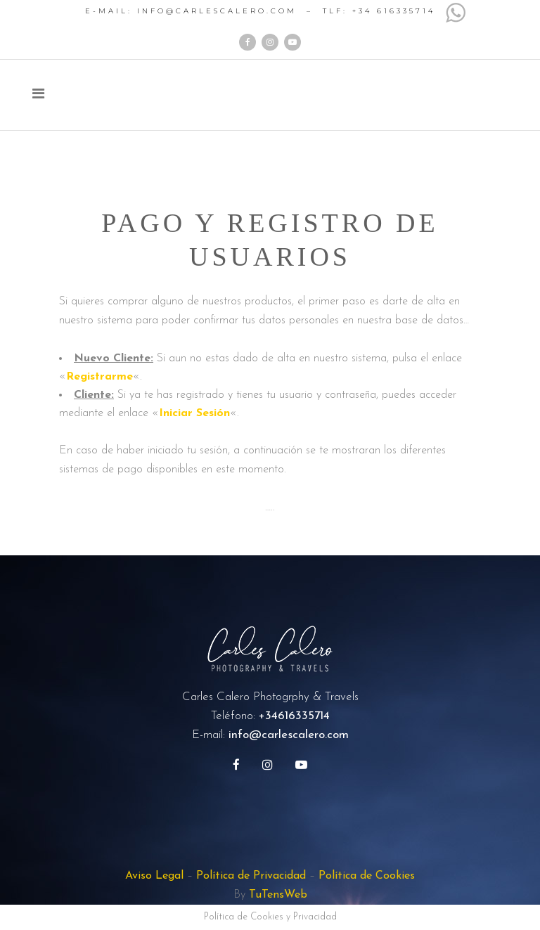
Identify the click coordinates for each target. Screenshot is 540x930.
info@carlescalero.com (289, 735)
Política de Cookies (367, 875)
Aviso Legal (154, 875)
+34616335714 (294, 716)
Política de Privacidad (251, 875)
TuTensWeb (278, 894)
